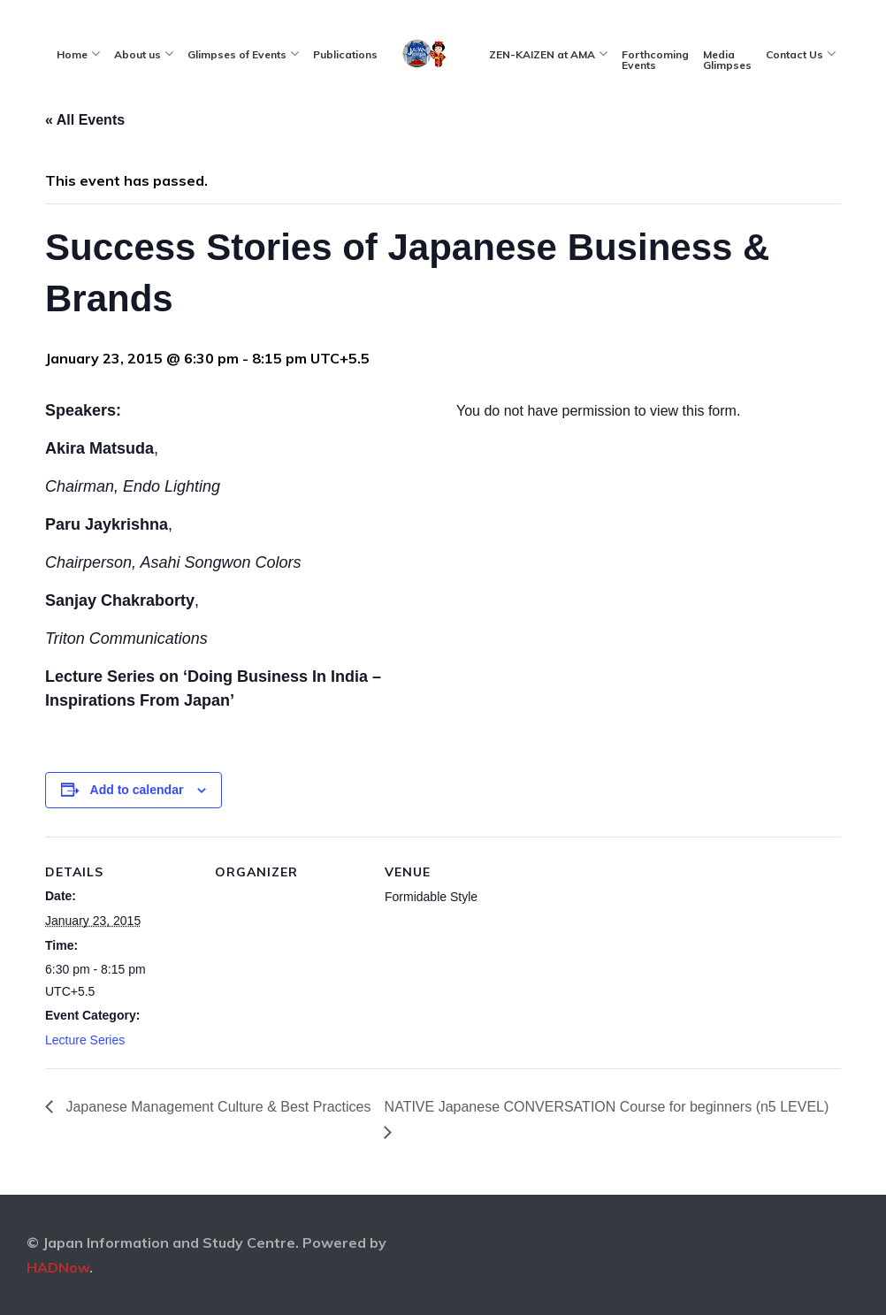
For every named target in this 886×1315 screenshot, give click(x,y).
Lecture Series (85, 1040)
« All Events (85, 119)
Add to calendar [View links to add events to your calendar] (137, 790)
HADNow (58, 1267)
